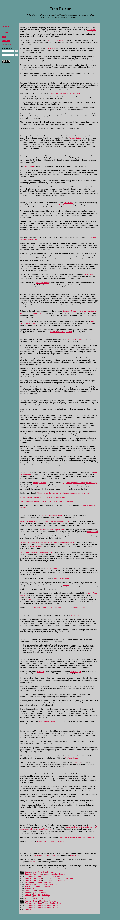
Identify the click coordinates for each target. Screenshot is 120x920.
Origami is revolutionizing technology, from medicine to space (43, 497)
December (63, 874)
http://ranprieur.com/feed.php (44, 855)
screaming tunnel (35, 546)
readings (5, 33)
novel (4, 36)
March (34, 874)
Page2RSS (74, 855)
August (45, 874)
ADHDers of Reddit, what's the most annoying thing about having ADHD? (47, 542)
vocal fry (66, 585)
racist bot (82, 156)
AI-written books (65, 205)
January (28, 872)
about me (6, 40)
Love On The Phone (62, 579)
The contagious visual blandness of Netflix (36, 552)
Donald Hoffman (42, 283)
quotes (4, 30)
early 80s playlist (53, 568)
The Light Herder (39, 483)
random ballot (92, 532)
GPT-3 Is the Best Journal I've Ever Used (64, 93)
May (40, 874)
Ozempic (77, 762)
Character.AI (50, 48)
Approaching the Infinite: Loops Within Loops (80, 483)
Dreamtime (88, 274)
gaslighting (75, 615)
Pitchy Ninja (29, 599)
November (51, 872)
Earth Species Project (75, 339)
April (35, 876)
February (28, 876)
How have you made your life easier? (51, 841)
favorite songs (7, 44)
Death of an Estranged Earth (61, 332)
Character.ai (29, 166)
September (42, 872)
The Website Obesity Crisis (51, 515)
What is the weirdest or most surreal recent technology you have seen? (63, 493)
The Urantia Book (75, 138)
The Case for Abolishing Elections (51, 530)
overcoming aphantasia (47, 721)
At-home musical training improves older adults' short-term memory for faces (56, 608)
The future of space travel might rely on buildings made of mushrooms (46, 501)
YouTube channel (71, 758)
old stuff (5, 27)
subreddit (40, 672)
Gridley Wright (75, 672)
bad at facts (91, 30)
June (34, 872)
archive (33, 862)
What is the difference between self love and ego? (77, 837)
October (60, 878)
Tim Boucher (68, 203)
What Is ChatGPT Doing (56, 40)
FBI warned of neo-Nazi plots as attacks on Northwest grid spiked (45, 521)
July (44, 878)
